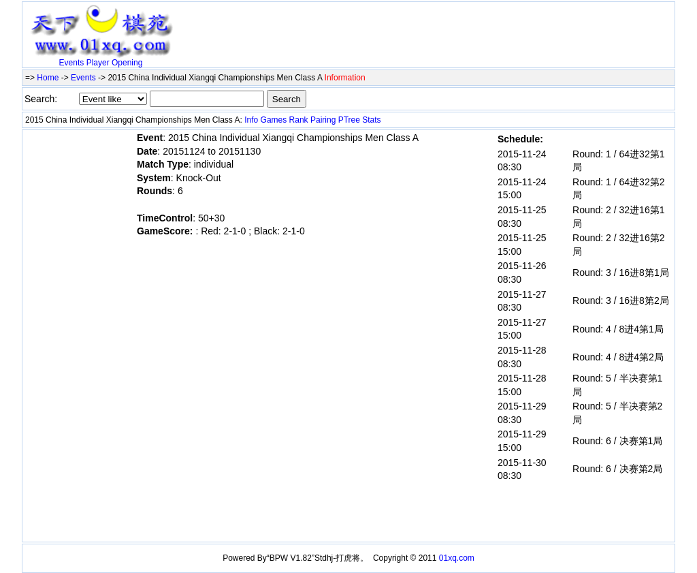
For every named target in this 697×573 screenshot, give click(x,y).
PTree (349, 120)
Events (71, 62)
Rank (298, 120)
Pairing (323, 120)
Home (48, 77)
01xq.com (456, 558)
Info (251, 120)
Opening (127, 62)
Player (98, 62)
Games (274, 120)
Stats (371, 120)
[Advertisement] (338, 25)
